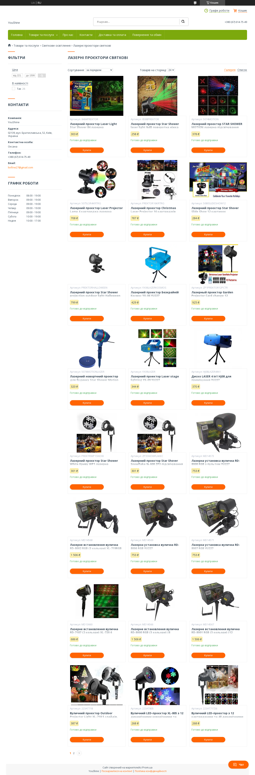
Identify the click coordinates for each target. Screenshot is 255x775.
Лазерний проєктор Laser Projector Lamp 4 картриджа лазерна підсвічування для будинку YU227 (96, 211)
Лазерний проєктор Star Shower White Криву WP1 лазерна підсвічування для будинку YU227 (95, 464)
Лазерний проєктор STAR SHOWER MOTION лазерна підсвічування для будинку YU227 (216, 127)
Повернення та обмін (146, 35)
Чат (238, 764)
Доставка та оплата (112, 35)
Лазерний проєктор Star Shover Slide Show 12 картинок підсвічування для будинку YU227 (216, 211)
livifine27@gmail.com (20, 167)
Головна (17, 35)
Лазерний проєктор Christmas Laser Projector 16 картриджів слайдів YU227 (153, 211)
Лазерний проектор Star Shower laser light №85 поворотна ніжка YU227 (155, 127)
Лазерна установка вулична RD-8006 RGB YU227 (155, 546)
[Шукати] (182, 22)
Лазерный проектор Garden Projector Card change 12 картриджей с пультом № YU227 (215, 296)
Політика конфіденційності (151, 771)
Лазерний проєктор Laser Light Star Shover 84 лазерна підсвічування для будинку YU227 (95, 127)
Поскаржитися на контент (117, 771)
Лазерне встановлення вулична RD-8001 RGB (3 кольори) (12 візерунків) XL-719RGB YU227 (215, 632)
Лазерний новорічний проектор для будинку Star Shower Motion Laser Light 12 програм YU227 (94, 380)
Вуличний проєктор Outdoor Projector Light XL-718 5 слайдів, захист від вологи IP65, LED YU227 (95, 716)
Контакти (85, 35)
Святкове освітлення (56, 45)
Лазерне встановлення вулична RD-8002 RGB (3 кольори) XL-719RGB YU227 (96, 548)
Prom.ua (147, 767)
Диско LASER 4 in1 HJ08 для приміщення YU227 (211, 378)
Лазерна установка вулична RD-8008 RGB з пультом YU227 (215, 462)
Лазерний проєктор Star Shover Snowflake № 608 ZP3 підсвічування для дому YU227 (157, 464)
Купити (87, 150)
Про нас (68, 35)
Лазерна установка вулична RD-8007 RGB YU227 (215, 546)
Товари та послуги (41, 35)
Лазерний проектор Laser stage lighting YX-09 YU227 (155, 378)
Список (242, 70)
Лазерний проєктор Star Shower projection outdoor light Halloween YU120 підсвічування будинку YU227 (96, 296)
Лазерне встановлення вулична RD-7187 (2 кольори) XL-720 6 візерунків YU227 (94, 632)
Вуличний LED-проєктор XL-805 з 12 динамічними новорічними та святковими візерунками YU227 (157, 716)
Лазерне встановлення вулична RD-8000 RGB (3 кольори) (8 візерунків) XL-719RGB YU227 (155, 632)
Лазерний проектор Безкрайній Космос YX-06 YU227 (155, 294)
